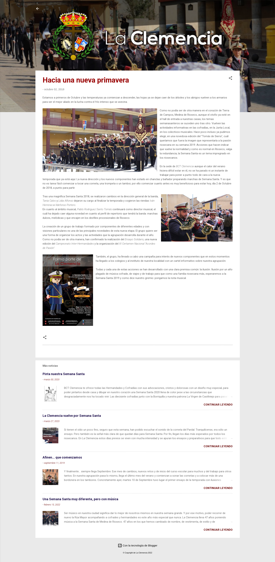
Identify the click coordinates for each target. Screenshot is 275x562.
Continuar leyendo (218, 404)
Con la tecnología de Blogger (137, 545)
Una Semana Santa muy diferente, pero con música (80, 499)
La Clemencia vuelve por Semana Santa (72, 416)
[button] (230, 78)
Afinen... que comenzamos (62, 457)
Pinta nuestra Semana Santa (64, 374)
